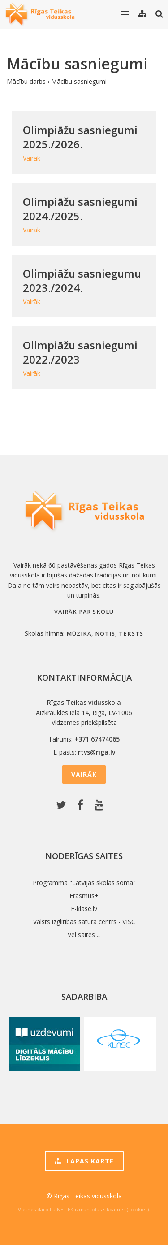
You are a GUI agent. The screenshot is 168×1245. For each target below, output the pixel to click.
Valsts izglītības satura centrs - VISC (84, 921)
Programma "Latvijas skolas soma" (84, 882)
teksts (131, 634)
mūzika (78, 634)
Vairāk (84, 774)
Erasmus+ (84, 895)
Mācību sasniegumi (79, 81)
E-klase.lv (84, 908)
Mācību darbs (26, 81)
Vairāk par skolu (84, 612)
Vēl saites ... (84, 934)
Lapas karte (84, 1161)
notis (105, 634)
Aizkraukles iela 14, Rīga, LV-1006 (84, 712)
